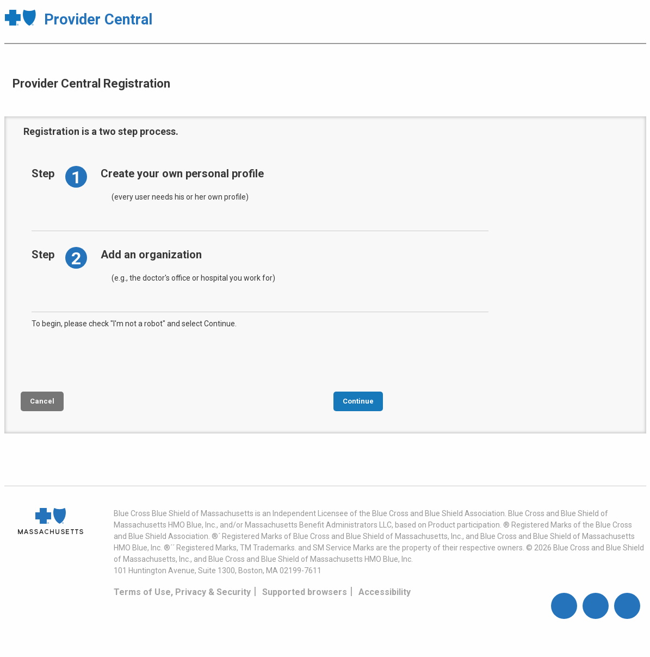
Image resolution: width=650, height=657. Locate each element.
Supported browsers (304, 592)
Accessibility (384, 592)
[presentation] (114, 359)
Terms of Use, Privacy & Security (182, 592)
